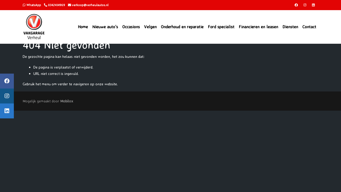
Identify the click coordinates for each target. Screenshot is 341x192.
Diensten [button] (290, 26)
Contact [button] (309, 26)
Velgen (150, 26)
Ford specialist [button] (221, 26)
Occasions (131, 26)
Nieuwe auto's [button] (105, 26)
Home (83, 26)
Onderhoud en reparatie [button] (182, 26)
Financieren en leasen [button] (258, 26)
